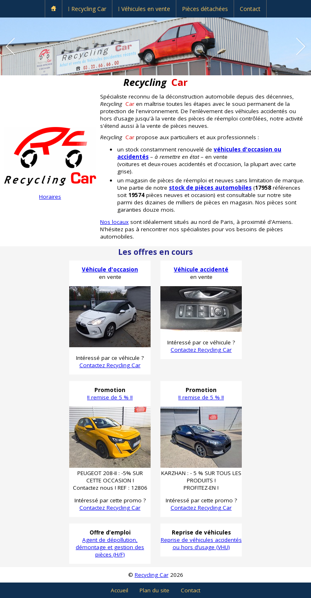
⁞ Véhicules (144, 9)
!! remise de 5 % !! (110, 397)
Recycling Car (152, 574)
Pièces (205, 9)
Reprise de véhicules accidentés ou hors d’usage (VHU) (201, 543)
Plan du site (154, 590)
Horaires (50, 196)
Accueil (119, 590)
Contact (250, 9)
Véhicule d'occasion (110, 269)
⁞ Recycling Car (87, 9)
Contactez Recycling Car (109, 365)
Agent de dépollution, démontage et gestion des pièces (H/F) (110, 547)
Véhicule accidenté (201, 269)
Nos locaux (114, 222)
